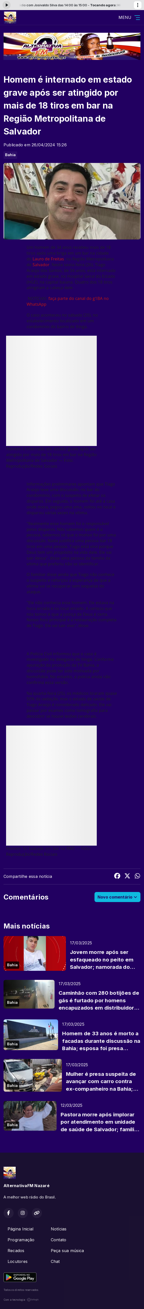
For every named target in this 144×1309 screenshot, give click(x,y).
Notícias (59, 1228)
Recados (16, 1250)
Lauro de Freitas (48, 259)
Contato (58, 1239)
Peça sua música (67, 1250)
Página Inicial (20, 1228)
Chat (55, 1261)
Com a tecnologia (21, 1299)
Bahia (10, 155)
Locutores (18, 1261)
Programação (21, 1239)
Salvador (41, 264)
